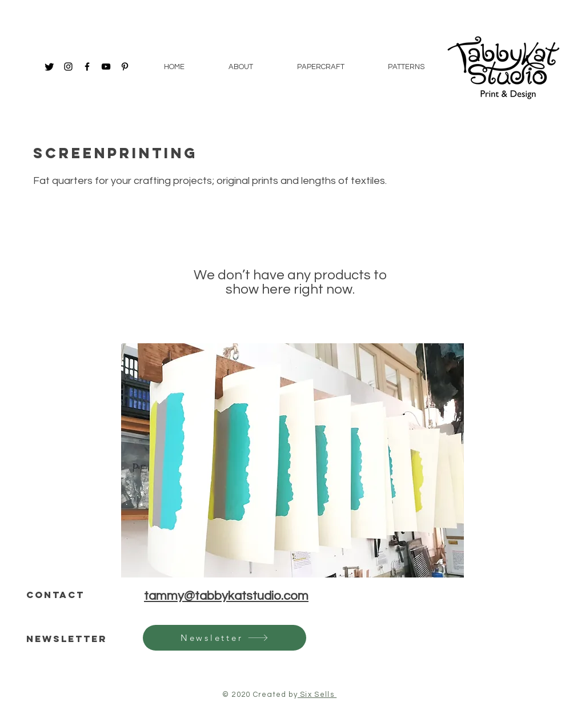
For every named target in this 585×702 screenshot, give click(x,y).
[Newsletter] (224, 638)
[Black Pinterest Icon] (124, 66)
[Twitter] (49, 66)
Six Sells (317, 695)
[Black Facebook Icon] (87, 66)
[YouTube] (106, 66)
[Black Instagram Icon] (68, 66)
